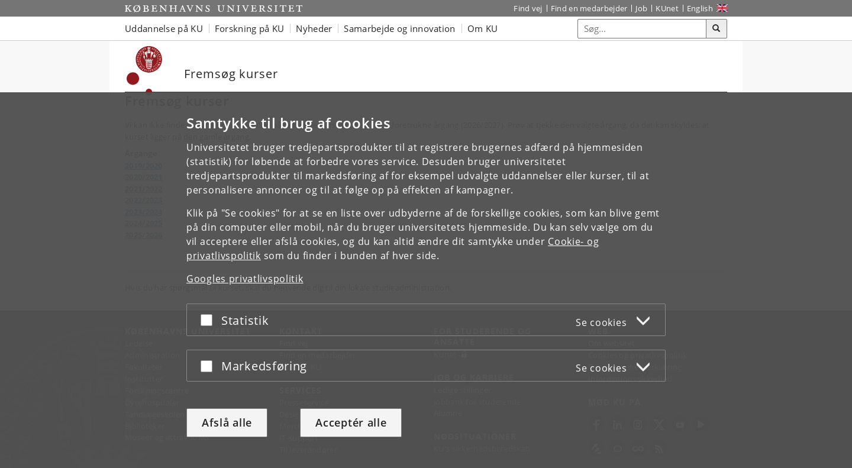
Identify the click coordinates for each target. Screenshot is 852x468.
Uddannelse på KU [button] (164, 28)
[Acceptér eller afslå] (209, 320)
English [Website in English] (700, 8)
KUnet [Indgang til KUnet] (667, 8)
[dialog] (426, 280)
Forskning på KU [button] (250, 28)
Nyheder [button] (314, 28)
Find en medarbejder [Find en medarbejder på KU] (589, 8)
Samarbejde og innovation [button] (399, 28)
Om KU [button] (482, 28)
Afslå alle (227, 422)
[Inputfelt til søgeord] (642, 28)
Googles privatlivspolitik (245, 278)
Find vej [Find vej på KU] (528, 8)
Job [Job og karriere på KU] (641, 8)
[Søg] (716, 29)
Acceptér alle (350, 422)
